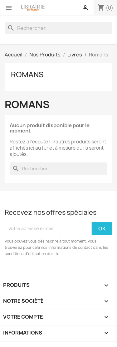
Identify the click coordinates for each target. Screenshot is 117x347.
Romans (27, 74)
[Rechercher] (58, 28)
